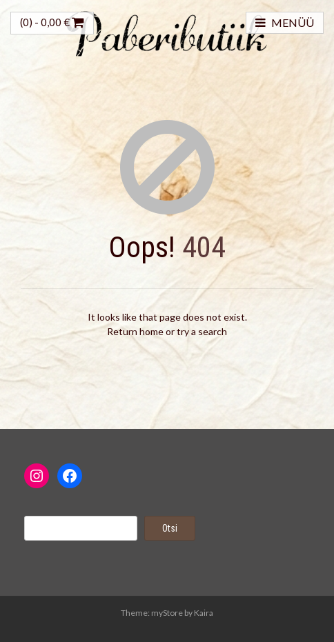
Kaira (203, 613)
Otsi (169, 528)
